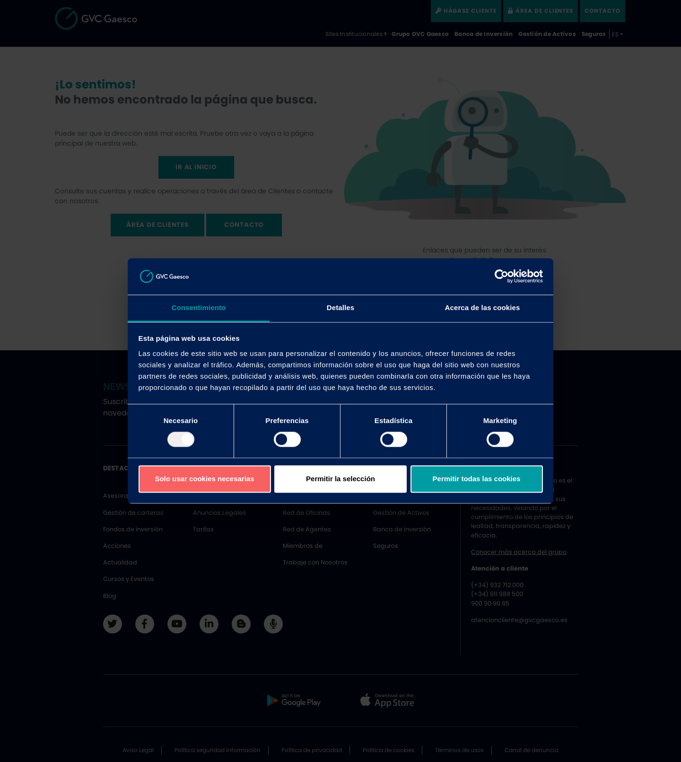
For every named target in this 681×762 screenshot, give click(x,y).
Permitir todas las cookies (477, 479)
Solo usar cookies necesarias (204, 479)
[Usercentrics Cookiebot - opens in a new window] (501, 276)
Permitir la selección (340, 479)
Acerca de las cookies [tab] (482, 307)
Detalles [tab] (340, 307)
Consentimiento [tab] (199, 307)
